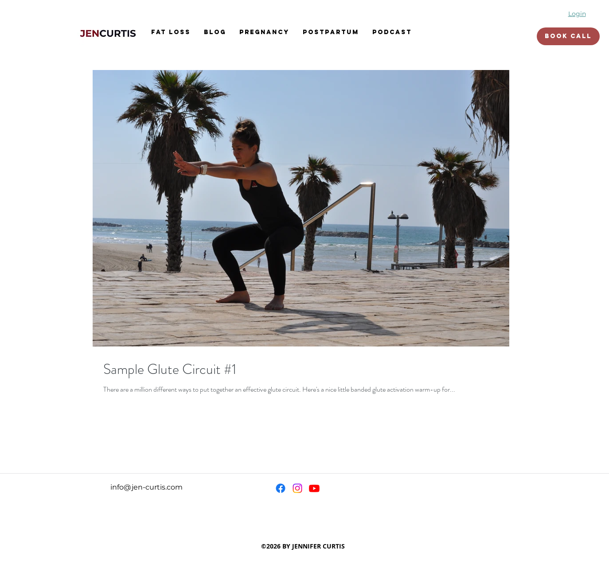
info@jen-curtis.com (146, 487)
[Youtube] (314, 488)
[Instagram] (297, 488)
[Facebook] (280, 488)
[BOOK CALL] (568, 36)
